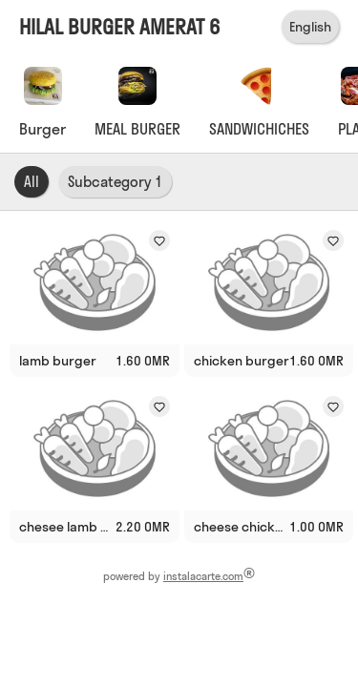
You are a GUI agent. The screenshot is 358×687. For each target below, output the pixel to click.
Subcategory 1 (115, 182)
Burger (42, 128)
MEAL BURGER (137, 128)
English (310, 26)
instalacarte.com (203, 576)
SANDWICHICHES (259, 128)
